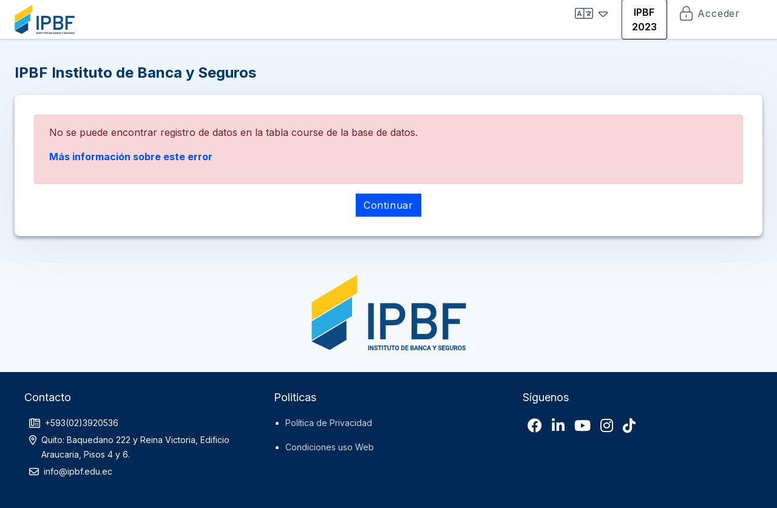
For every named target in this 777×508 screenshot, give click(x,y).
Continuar (388, 205)
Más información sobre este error (130, 157)
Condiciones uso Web (329, 447)
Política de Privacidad (328, 423)
